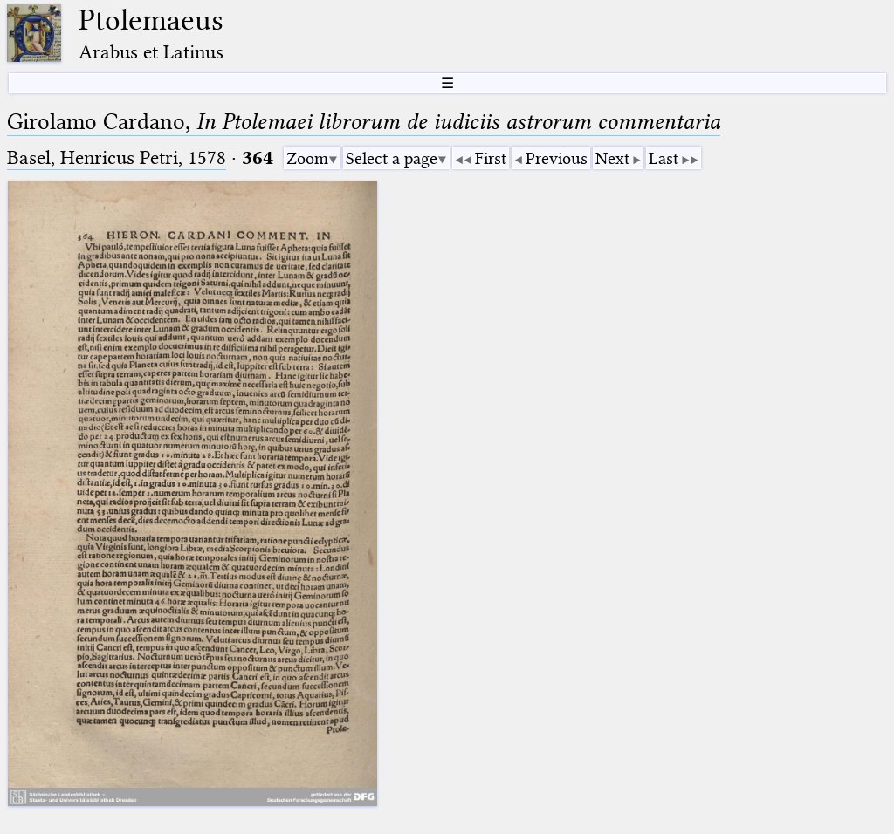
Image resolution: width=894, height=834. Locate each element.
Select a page (391, 158)
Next (612, 158)
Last (663, 158)
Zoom (307, 158)
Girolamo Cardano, (363, 121)
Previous (557, 158)
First (490, 158)
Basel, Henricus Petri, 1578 (116, 157)
